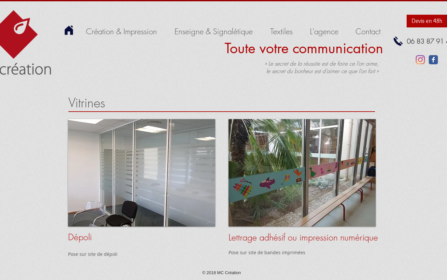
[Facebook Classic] (433, 59)
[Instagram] (420, 59)
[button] (141, 172)
